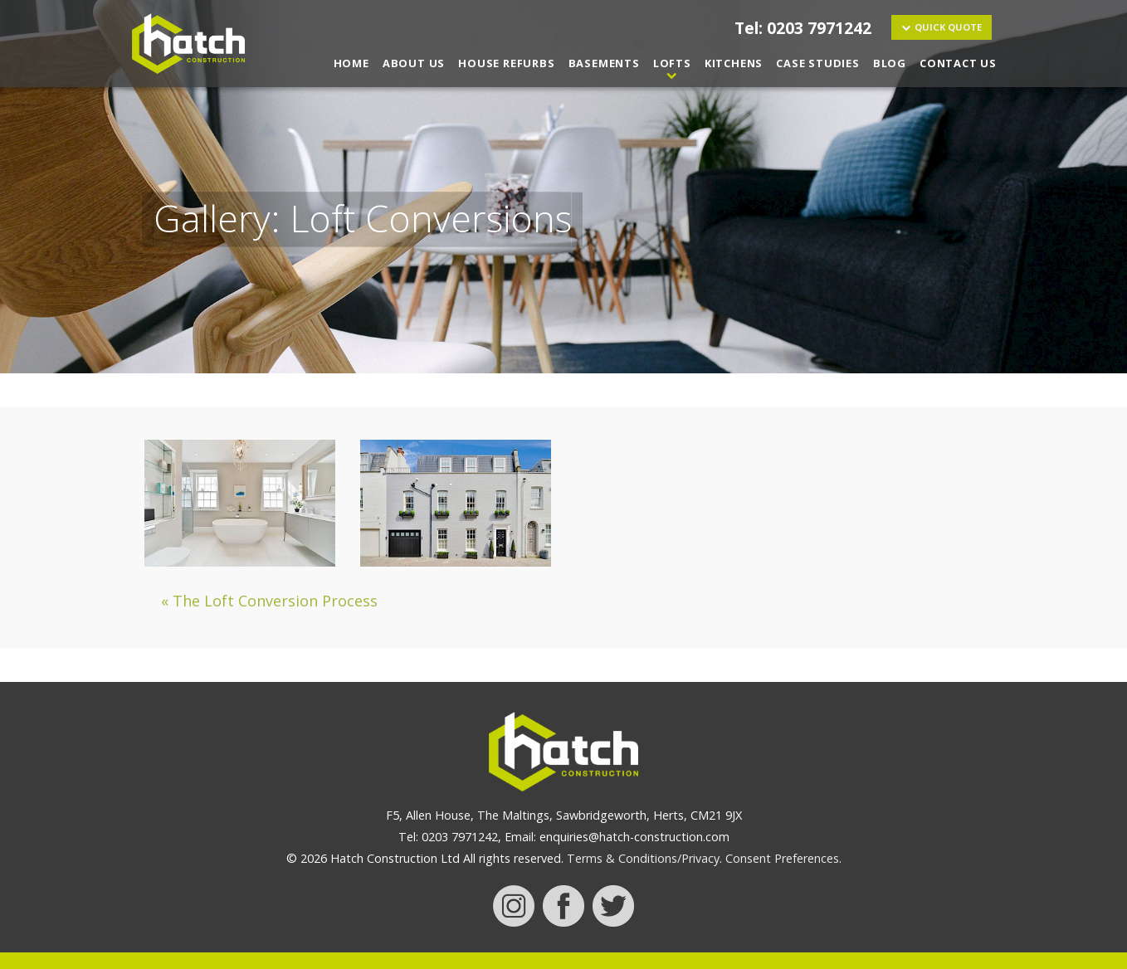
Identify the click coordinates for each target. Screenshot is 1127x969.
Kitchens (734, 63)
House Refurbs (506, 63)
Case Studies (818, 63)
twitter (613, 906)
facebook (563, 906)
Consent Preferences (782, 858)
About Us (414, 63)
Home (351, 63)
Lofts (672, 63)
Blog (889, 63)
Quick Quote (948, 27)
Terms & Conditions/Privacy (643, 858)
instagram (513, 906)
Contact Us (958, 63)
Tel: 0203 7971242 (802, 28)
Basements (604, 63)
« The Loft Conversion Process (269, 601)
